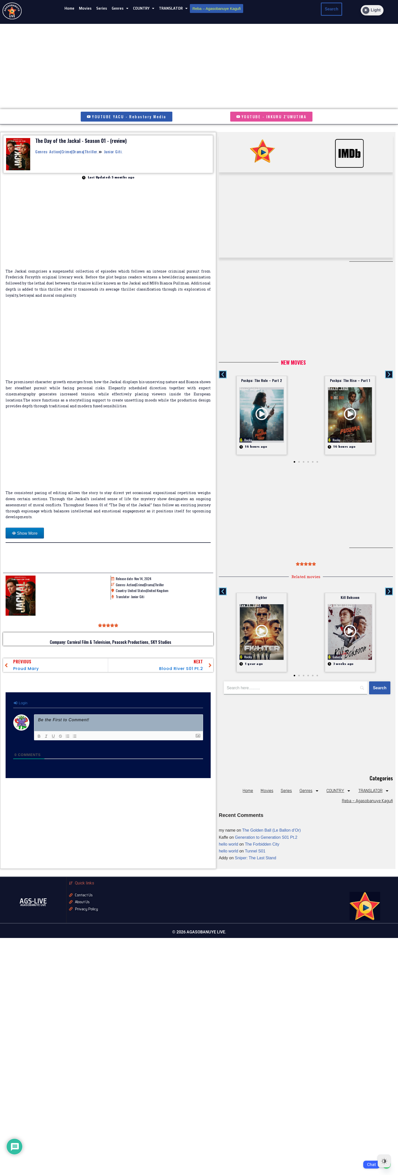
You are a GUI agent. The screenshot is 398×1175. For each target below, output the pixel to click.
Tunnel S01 (255, 851)
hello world (228, 844)
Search (331, 9)
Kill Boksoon (350, 597)
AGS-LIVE (33, 901)
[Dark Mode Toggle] (372, 10)
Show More (27, 533)
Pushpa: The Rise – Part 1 (350, 380)
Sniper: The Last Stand (255, 858)
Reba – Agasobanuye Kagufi (216, 8)
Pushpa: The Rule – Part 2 (261, 380)
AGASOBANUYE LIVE (33, 905)
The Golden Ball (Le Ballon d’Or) (271, 830)
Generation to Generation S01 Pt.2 (266, 837)
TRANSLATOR (173, 8)
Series (101, 8)
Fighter (261, 597)
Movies (85, 8)
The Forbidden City (262, 844)
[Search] (379, 688)
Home (69, 8)
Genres (120, 8)
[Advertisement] (108, 341)
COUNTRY (143, 8)
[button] (120, 8)
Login (20, 703)
